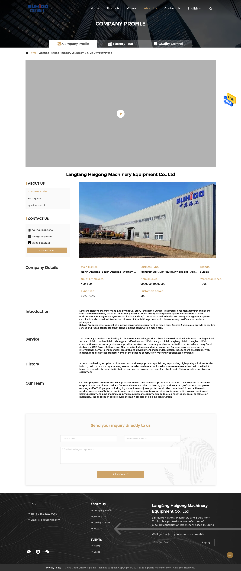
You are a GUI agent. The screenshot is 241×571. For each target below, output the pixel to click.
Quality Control (36, 205)
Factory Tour (35, 198)
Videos (131, 8)
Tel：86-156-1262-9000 (42, 513)
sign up (205, 542)
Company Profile (37, 191)
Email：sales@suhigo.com (44, 519)
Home (94, 8)
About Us (150, 8)
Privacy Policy (53, 567)
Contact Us (172, 8)
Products (113, 8)
